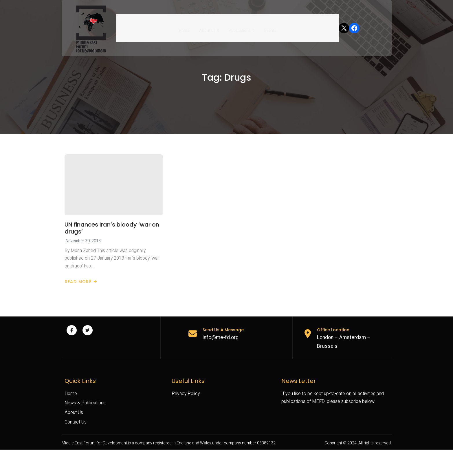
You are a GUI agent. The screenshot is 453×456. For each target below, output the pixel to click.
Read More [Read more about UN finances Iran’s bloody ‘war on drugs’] (81, 286)
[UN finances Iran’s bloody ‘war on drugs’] (114, 188)
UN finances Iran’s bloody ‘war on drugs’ (112, 232)
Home (184, 28)
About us (209, 28)
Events (269, 28)
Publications (241, 28)
